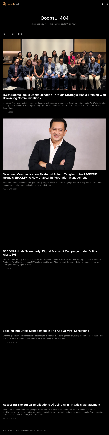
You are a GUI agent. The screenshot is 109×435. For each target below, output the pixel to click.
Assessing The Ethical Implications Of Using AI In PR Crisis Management (51, 404)
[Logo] (28, 4)
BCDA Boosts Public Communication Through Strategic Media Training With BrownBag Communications (54, 96)
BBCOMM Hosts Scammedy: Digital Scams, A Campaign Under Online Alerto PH (50, 253)
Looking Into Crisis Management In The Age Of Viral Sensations (46, 331)
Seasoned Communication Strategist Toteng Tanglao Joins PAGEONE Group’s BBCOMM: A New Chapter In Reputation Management (50, 176)
